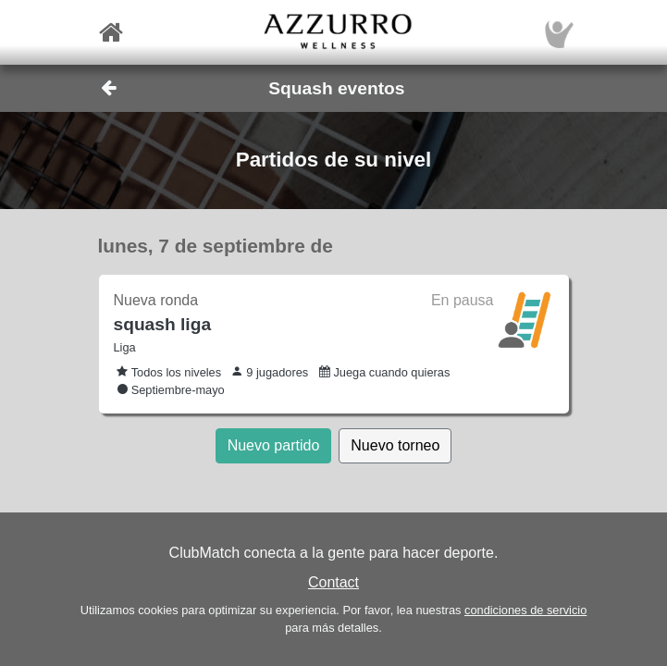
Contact (333, 582)
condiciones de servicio (525, 610)
